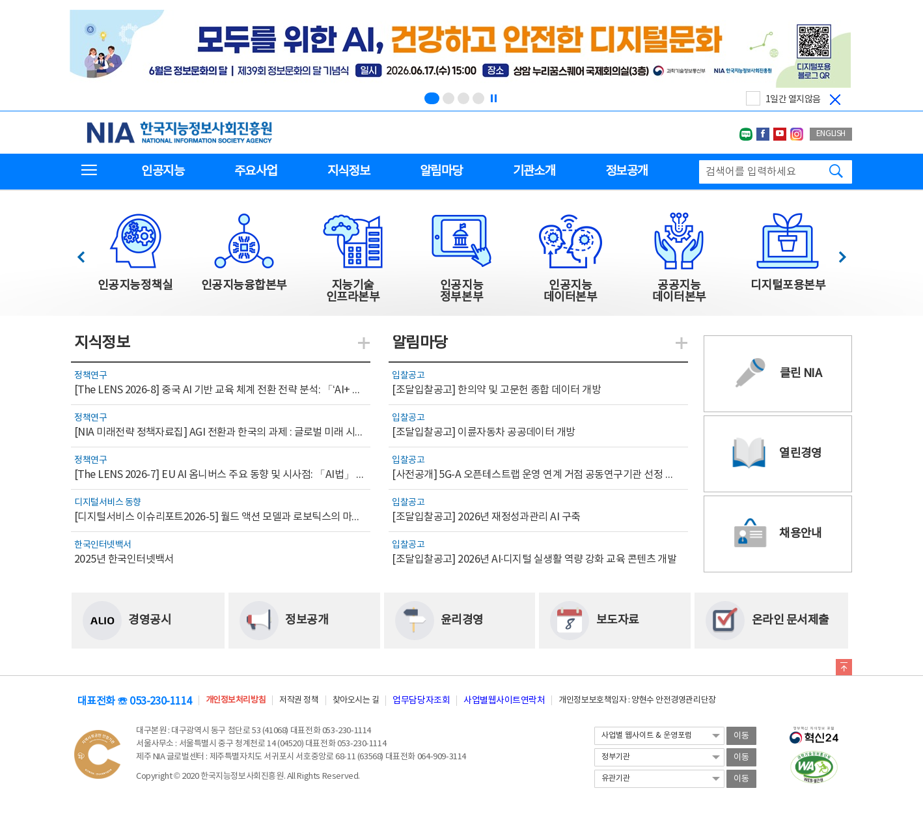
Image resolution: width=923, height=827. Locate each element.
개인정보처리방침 (236, 700)
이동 (741, 736)
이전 (87, 254)
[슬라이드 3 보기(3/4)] (463, 98)
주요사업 (255, 171)
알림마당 (441, 171)
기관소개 (534, 171)
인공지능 (162, 171)
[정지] (493, 98)
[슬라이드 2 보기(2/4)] (448, 98)
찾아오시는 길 (356, 700)
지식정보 (348, 171)
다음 (835, 254)
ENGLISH (831, 134)
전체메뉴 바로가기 (0, 0)
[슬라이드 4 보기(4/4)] (478, 98)
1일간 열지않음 (793, 99)
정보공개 (626, 171)
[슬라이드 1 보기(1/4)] (431, 98)
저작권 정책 (298, 700)
